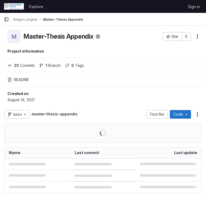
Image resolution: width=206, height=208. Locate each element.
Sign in (194, 6)
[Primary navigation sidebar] (6, 19)
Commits (21, 65)
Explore (36, 6)
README (18, 79)
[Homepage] (14, 6)
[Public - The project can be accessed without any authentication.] (98, 36)
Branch (50, 65)
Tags (74, 65)
